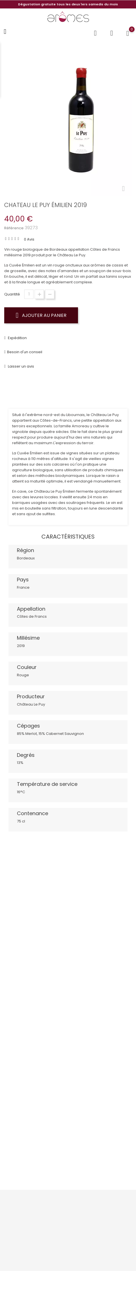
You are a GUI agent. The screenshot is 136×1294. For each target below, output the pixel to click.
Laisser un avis (20, 366)
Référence (14, 228)
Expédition (17, 338)
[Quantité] (29, 294)
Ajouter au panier (41, 315)
